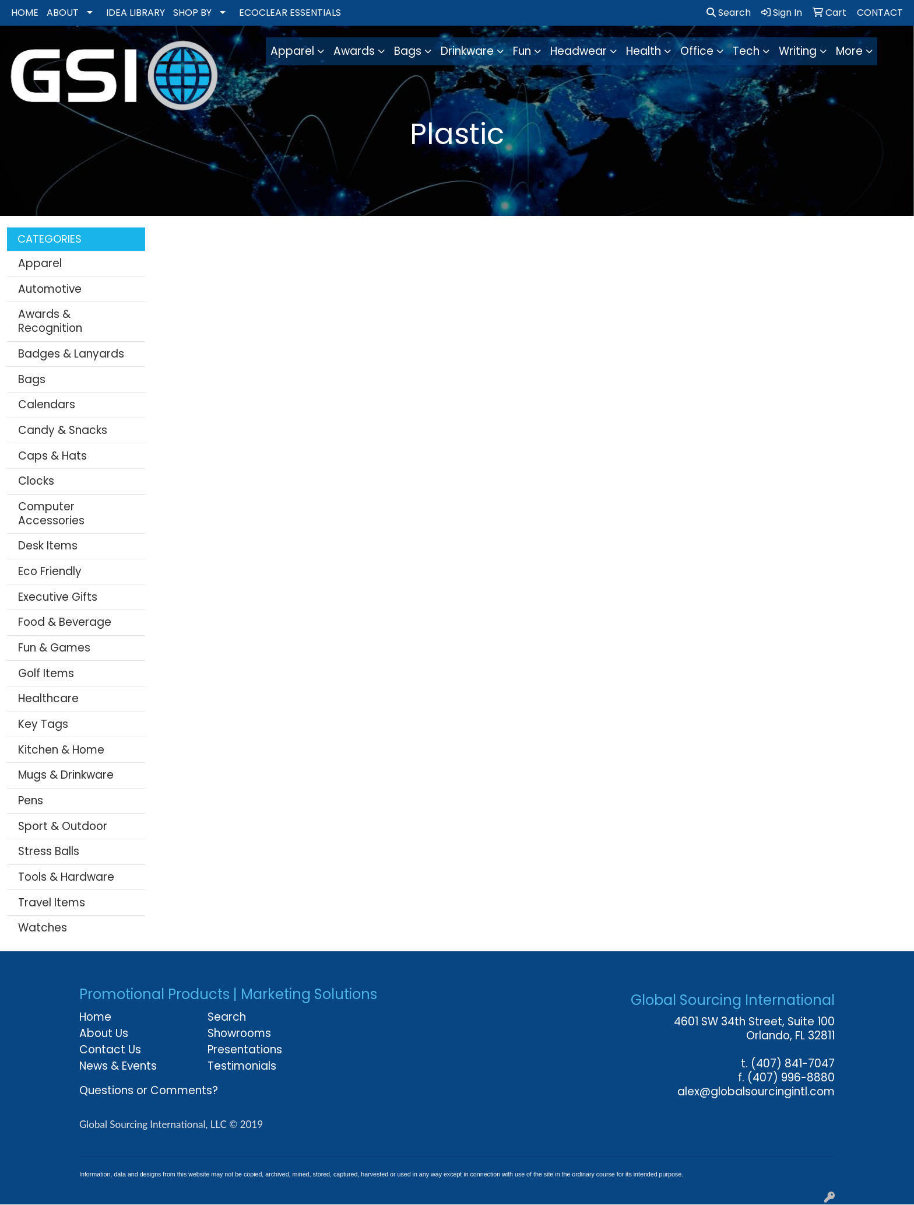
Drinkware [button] (467, 51)
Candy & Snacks (62, 430)
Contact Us (110, 1049)
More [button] (849, 51)
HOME (24, 12)
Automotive (50, 289)
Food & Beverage (64, 622)
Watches (42, 928)
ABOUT (63, 12)
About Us (103, 1033)
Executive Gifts (57, 597)
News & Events (118, 1066)
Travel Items (51, 902)
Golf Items (46, 673)
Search (728, 12)
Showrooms (239, 1033)
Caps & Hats (52, 456)
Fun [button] (522, 51)
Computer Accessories (51, 513)
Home (95, 1017)
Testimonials (242, 1066)
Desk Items (48, 546)
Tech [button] (746, 51)
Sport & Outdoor (62, 826)
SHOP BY (192, 12)
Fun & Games (54, 648)
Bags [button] (407, 51)
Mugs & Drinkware (66, 775)
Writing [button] (798, 51)
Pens (30, 800)
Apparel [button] (292, 51)
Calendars (46, 404)
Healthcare (48, 698)
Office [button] (696, 51)
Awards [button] (354, 51)
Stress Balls (48, 851)
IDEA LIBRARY (135, 12)
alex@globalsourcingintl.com (756, 1091)
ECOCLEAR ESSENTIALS (290, 12)
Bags (31, 379)
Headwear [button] (578, 51)
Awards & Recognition (50, 321)
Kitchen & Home (61, 750)
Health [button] (643, 51)
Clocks (36, 481)
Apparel (40, 263)
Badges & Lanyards (71, 354)
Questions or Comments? (148, 1090)
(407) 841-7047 (793, 1063)
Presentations (245, 1049)
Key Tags (43, 724)
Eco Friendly (50, 571)
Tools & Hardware (66, 877)
